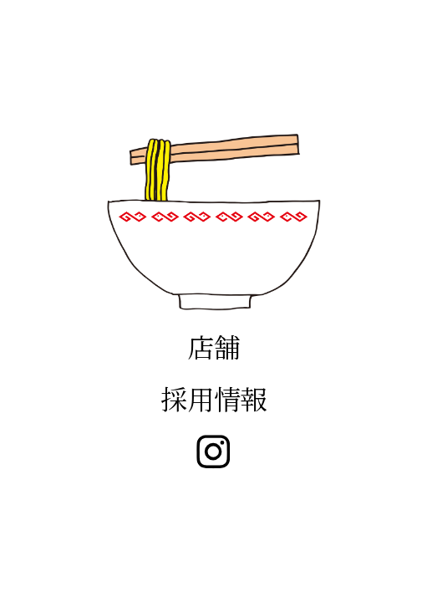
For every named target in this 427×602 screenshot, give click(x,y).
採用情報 (213, 398)
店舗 (214, 346)
